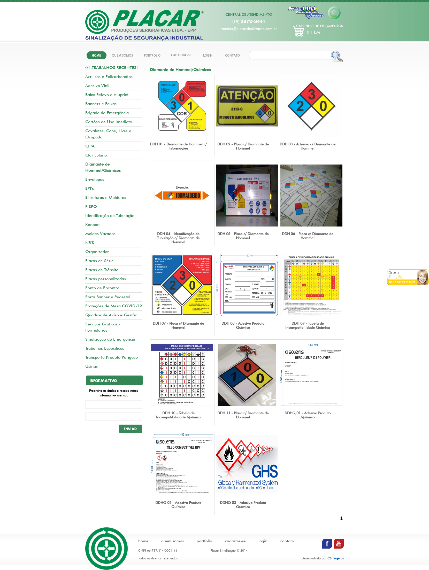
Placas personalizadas (105, 278)
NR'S (89, 242)
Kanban (92, 224)
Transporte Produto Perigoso (111, 357)
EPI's (89, 188)
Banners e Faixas (101, 103)
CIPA (90, 146)
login (262, 541)
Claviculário (96, 155)
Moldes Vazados (100, 233)
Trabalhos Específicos (104, 348)
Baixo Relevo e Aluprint (106, 94)
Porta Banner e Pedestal (107, 296)
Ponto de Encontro (102, 287)
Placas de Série (99, 260)
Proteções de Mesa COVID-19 (113, 305)
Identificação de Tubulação (109, 215)
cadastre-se (235, 541)
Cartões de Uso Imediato (108, 121)
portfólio (204, 541)
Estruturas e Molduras (105, 197)
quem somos (172, 541)
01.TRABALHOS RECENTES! (111, 67)
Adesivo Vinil (97, 85)
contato (287, 541)
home (143, 541)
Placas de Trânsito (101, 269)
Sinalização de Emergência (110, 339)
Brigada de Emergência (107, 112)
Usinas (91, 366)
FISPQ (91, 206)
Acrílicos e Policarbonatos (109, 76)
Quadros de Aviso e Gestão (111, 315)
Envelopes (94, 179)
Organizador (97, 251)
